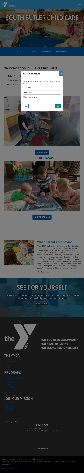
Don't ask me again (31, 97)
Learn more (27, 87)
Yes (58, 106)
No (26, 106)
